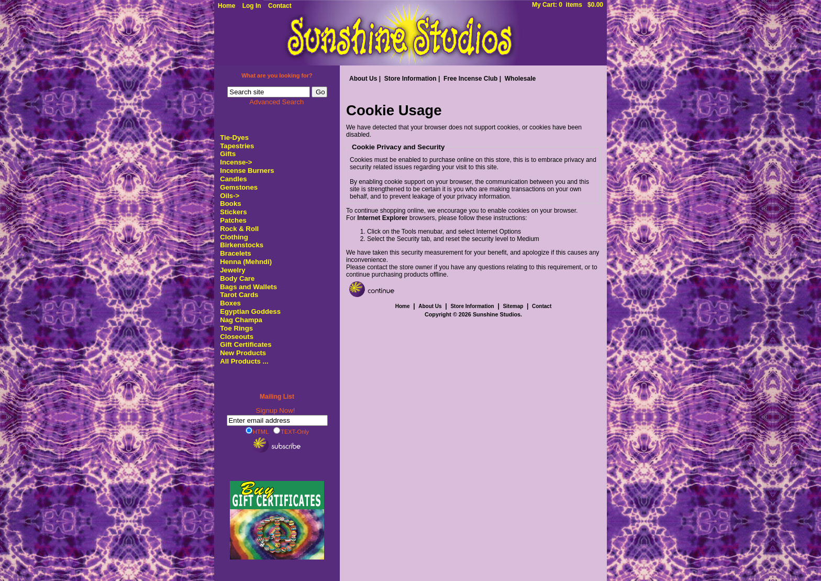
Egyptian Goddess (250, 311)
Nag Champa (241, 320)
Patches (233, 220)
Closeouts (236, 337)
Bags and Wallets (248, 287)
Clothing (234, 237)
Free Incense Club (470, 78)
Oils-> (229, 196)
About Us (363, 78)
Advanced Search (276, 102)
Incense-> (236, 162)
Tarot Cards (239, 295)
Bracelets (235, 253)
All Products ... (244, 361)
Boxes (230, 303)
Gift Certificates (245, 344)
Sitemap (513, 306)
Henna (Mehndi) (246, 262)
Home (226, 5)
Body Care (237, 278)
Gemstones (239, 187)
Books (230, 203)
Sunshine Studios (496, 314)
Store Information (410, 78)
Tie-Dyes (234, 137)
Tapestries (237, 146)
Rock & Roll (239, 229)
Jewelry (232, 270)
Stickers (233, 212)
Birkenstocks (241, 245)
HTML (257, 431)
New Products (243, 353)
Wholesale (520, 78)
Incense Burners (247, 170)
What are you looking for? (277, 75)
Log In (251, 5)
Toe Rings (236, 328)
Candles (233, 179)
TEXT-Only (291, 431)
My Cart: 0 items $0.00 (567, 4)
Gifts (228, 154)
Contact (280, 5)
